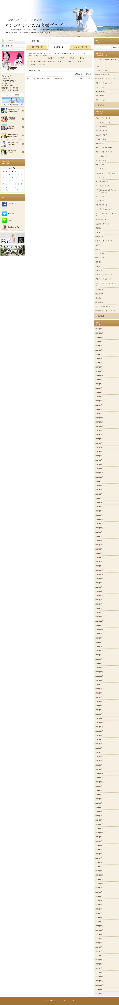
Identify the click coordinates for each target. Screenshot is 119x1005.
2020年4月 (98, 358)
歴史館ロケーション (102, 70)
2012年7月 (98, 693)
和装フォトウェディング (103, 241)
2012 (73, 53)
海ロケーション (100, 87)
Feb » (19, 190)
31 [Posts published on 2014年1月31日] (15, 187)
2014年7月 (98, 591)
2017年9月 (98, 430)
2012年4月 (98, 705)
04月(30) (81, 58)
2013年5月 (98, 650)
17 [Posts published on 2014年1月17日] (15, 181)
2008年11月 (99, 879)
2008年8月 (98, 892)
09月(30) (71, 61)
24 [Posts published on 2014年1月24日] (15, 184)
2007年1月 (98, 972)
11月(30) (32, 65)
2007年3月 (98, 964)
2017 (49, 53)
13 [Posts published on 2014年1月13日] (3, 181)
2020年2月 (98, 367)
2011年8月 (98, 739)
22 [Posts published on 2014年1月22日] (9, 184)
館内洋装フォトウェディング (105, 78)
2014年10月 (99, 578)
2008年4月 (98, 909)
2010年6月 (98, 799)
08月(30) (61, 61)
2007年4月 (98, 960)
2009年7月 (98, 845)
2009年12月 (99, 824)
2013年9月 (98, 633)
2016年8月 (98, 485)
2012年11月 (99, 676)
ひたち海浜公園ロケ (102, 181)
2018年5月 (98, 401)
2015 (59, 53)
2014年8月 (98, 587)
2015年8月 (98, 536)
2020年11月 (99, 333)
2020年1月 (98, 371)
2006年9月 (98, 989)
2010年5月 (98, 803)
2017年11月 (99, 422)
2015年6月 (98, 545)
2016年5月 (98, 498)
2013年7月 (98, 642)
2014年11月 (99, 574)
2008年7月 (98, 896)
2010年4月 (98, 807)
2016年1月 (98, 515)
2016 (54, 53)
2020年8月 (98, 341)
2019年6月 (98, 379)
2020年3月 (98, 362)
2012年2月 (98, 714)
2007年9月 (98, 938)
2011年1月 (98, 769)
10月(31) (81, 61)
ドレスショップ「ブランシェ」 (105, 173)
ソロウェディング (101, 160)
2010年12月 (99, 773)
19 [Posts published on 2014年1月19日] (22, 181)
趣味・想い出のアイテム (103, 306)
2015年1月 (98, 566)
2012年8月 (98, 689)
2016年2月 (98, 511)
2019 (40, 53)
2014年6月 (98, 595)
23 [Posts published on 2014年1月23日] (12, 184)
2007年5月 (98, 955)
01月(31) (51, 58)
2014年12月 (99, 570)
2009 (30, 55)
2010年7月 (98, 794)
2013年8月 (98, 638)
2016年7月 (98, 489)
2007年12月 (99, 926)
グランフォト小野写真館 (103, 147)
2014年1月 (98, 616)
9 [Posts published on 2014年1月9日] (12, 177)
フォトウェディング (102, 185)
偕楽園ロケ (99, 228)
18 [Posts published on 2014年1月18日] (18, 181)
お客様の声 (99, 143)
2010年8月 (98, 790)
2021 (30, 53)
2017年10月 (99, 426)
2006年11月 (99, 981)
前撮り (97, 232)
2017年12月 (99, 418)
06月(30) (41, 61)
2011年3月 (98, 760)
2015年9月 (98, 532)
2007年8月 (98, 943)
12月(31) (41, 65)
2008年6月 (98, 900)
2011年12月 (99, 722)
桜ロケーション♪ (101, 100)
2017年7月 (98, 439)
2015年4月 (98, 553)
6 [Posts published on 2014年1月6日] (3, 177)
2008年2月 (98, 917)
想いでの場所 (99, 253)
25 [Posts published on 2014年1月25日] (18, 184)
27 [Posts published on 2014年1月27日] (3, 187)
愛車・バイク (99, 258)
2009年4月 (98, 858)
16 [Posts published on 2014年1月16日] (12, 181)
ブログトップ (12, 40)
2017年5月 (98, 447)
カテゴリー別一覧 (80, 47)
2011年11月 (99, 727)
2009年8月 (98, 841)
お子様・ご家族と (101, 139)
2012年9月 (98, 684)
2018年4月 (98, 405)
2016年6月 (98, 494)
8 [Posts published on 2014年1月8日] (9, 177)
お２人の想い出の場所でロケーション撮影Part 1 (44, 79)
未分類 (97, 266)
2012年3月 (98, 710)
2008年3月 (98, 913)
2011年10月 (99, 731)
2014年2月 (98, 612)
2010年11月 (99, 777)
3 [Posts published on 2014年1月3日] (15, 174)
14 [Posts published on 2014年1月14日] (6, 181)
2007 (40, 55)
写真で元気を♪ (100, 95)
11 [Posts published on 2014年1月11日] (18, 177)
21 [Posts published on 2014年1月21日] (6, 184)
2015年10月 (99, 528)
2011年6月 (98, 748)
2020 (35, 53)
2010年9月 (98, 786)
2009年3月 (98, 862)
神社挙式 (98, 298)
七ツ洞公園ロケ (100, 219)
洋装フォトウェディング (103, 83)
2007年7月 (98, 947)
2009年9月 (98, 837)
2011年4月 (98, 756)
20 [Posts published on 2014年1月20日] (3, 184)
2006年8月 (98, 993)
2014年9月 (98, 583)
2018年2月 (98, 413)
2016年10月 (99, 477)
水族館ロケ (99, 270)
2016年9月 (98, 481)
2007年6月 (98, 951)
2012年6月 (98, 697)
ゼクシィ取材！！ (101, 156)
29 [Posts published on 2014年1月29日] (9, 187)
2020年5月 (98, 354)
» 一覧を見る (99, 105)
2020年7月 (98, 345)
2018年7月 (98, 392)
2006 (44, 55)
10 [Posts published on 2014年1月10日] (15, 177)
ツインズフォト (100, 169)
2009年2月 (98, 866)
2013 (69, 53)
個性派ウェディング (102, 224)
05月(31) (32, 61)
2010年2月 (98, 816)
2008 (35, 55)
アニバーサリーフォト (102, 118)
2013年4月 (98, 655)
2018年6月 (98, 396)
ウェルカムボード (101, 130)
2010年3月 (98, 811)
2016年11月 (99, 473)
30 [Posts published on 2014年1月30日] (12, 187)
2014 (64, 53)
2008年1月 (98, 921)
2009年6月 (98, 849)
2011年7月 (98, 744)
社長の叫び (99, 294)
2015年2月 (98, 561)
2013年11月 (99, 625)
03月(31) (71, 58)
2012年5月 (98, 701)
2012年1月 (98, 718)
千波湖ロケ (99, 236)
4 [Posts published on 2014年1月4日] (18, 174)
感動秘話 (98, 262)
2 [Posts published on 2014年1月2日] (12, 174)
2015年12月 (99, 519)
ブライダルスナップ (102, 196)
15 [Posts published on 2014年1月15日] (9, 181)
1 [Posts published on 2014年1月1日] (9, 174)
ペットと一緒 (99, 200)
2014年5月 (98, 600)
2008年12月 (99, 875)
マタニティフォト (101, 205)
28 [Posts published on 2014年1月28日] (6, 187)
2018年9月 (98, 384)
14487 (97, 66)
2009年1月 (98, 871)
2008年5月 (98, 904)
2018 (44, 53)
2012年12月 (99, 672)
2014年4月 (98, 604)
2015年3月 (98, 557)
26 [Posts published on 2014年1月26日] (22, 184)
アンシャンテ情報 (101, 126)
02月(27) (61, 58)
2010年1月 (98, 820)
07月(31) (51, 61)
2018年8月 (98, 388)
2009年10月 (99, 832)
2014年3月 (98, 608)
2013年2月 (98, 663)
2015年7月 (98, 540)
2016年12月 (99, 468)
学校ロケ (98, 249)
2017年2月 (98, 460)
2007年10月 (99, 934)
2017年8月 (98, 434)
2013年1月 (98, 667)
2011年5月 (98, 752)
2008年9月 (98, 887)
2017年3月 (98, 456)
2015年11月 (99, 523)
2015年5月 (98, 549)
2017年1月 (98, 464)
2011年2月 (98, 765)
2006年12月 (99, 976)
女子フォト (99, 245)
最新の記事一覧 (37, 47)
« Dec (6, 190)
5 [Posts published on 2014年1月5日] (21, 174)
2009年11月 (99, 828)
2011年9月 (98, 735)
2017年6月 (98, 443)
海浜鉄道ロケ (99, 289)
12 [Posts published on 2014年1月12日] (22, 177)
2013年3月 (98, 659)
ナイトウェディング (102, 177)
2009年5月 (98, 854)
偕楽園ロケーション (102, 74)
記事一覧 (12, 45)
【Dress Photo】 (100, 91)
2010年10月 (99, 782)
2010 (83, 53)
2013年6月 (98, 646)
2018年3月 (98, 409)
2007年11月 (99, 930)
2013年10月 (99, 629)
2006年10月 (99, 985)
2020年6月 (98, 350)
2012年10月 (99, 680)
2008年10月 (99, 883)
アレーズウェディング (102, 122)
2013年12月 (99, 621)
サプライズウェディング (103, 152)
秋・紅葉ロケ (99, 302)
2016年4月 (98, 502)
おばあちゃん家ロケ (102, 135)
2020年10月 (99, 337)
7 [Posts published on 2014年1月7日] (6, 177)
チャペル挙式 (99, 164)
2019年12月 (99, 375)
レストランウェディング (103, 209)
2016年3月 (98, 506)
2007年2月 (98, 968)
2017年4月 (98, 451)
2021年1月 (98, 329)
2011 (78, 53)
